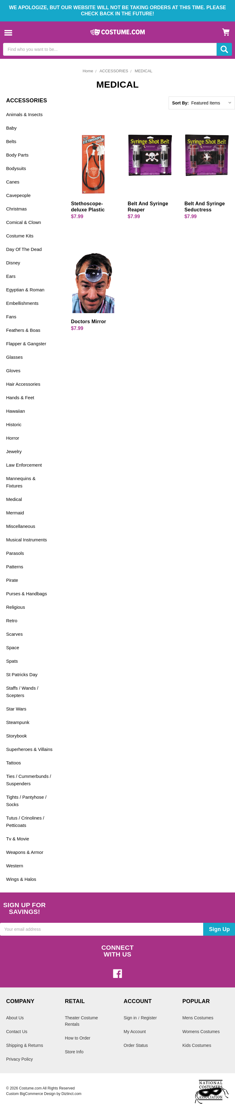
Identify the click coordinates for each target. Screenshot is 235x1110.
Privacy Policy (19, 1059)
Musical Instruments (26, 539)
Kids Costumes (196, 1045)
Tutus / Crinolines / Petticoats (25, 821)
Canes (12, 181)
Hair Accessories (23, 384)
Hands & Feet (20, 397)
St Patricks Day (22, 674)
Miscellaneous (20, 526)
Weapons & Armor (24, 852)
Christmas (16, 208)
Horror (12, 438)
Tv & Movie (17, 838)
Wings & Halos (21, 879)
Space (12, 647)
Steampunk (17, 722)
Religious (15, 607)
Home (88, 71)
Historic (13, 424)
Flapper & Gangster (26, 343)
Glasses (14, 357)
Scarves (14, 634)
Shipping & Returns (24, 1045)
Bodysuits (16, 168)
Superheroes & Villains (29, 749)
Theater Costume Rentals (81, 1021)
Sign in (130, 1017)
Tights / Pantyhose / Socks (26, 800)
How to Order (77, 1038)
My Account (135, 1031)
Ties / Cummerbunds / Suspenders (28, 780)
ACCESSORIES (113, 71)
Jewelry (14, 451)
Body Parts (17, 154)
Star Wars (16, 708)
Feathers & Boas (23, 330)
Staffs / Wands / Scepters (22, 691)
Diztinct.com (71, 1094)
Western (14, 865)
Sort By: (180, 102)
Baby (11, 128)
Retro (11, 620)
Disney (13, 262)
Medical (14, 499)
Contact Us (16, 1031)
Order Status (136, 1045)
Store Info (74, 1051)
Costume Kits (19, 235)
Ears (11, 276)
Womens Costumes (201, 1031)
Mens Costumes (197, 1017)
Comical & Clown (23, 222)
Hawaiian (15, 411)
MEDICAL (143, 71)
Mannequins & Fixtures (20, 482)
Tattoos (13, 762)
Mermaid (15, 512)
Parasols (15, 553)
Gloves (13, 370)
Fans (11, 316)
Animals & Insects (24, 114)
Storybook (16, 735)
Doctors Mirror (88, 321)
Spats (12, 661)
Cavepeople (18, 195)
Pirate (12, 580)
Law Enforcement (24, 465)
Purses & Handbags (26, 593)
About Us (15, 1017)
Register (149, 1017)
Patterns (14, 566)
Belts (11, 141)
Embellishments (22, 303)
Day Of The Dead (24, 249)
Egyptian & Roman (25, 289)
